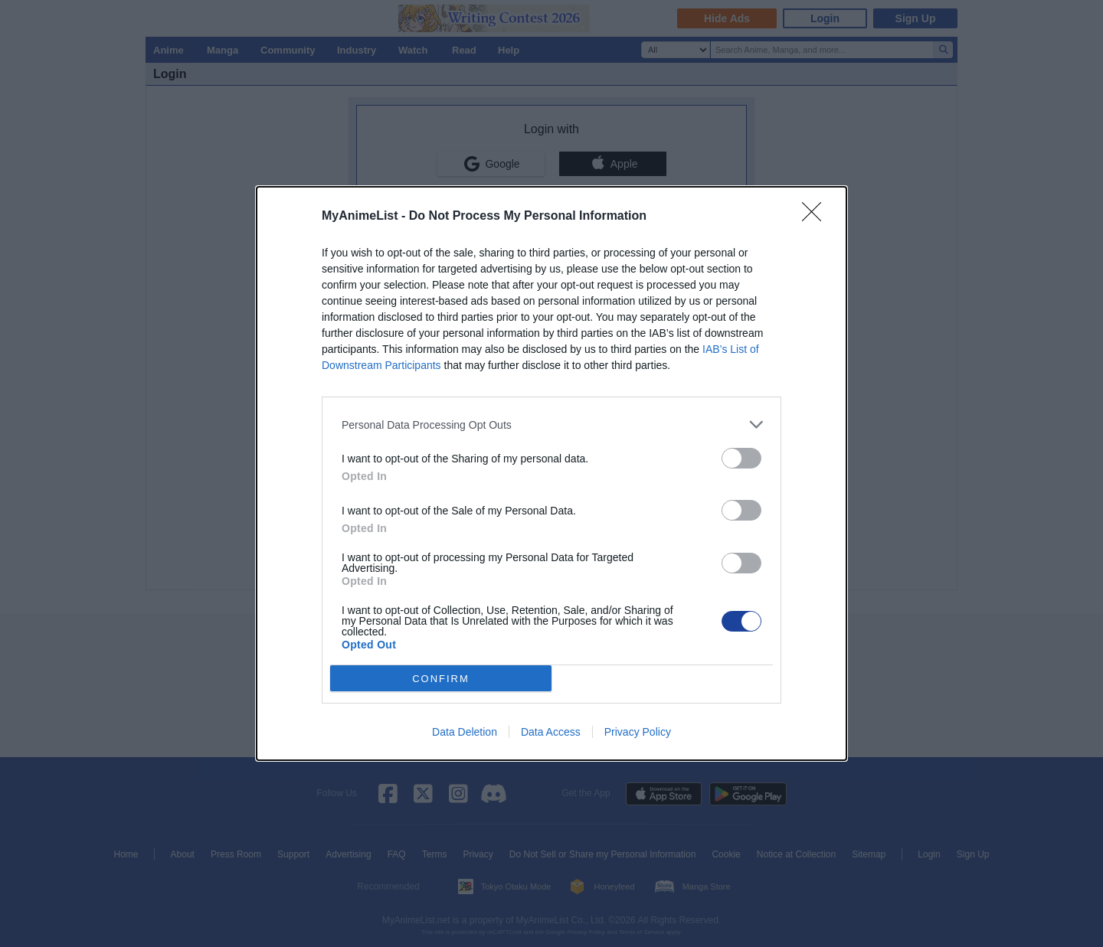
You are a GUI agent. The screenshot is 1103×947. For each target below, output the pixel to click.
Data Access (551, 732)
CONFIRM (441, 678)
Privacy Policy (637, 732)
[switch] (741, 458)
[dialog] (551, 473)
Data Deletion (464, 732)
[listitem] (551, 424)
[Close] (816, 216)
